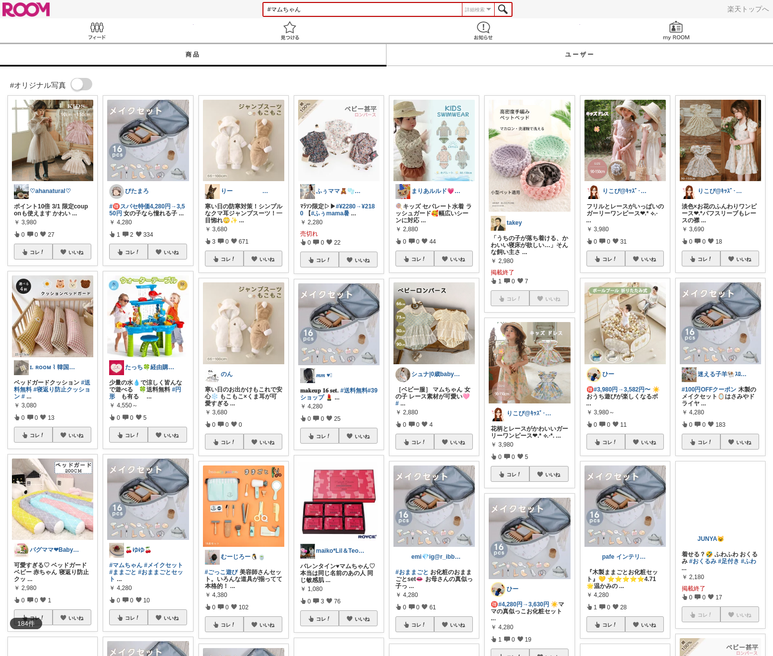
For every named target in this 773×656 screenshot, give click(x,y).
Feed (96, 30)
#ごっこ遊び (221, 572)
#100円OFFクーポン (709, 389)
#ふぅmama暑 (330, 213)
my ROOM (676, 30)
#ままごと (122, 572)
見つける (290, 30)
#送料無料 (354, 390)
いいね (75, 252)
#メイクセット (163, 565)
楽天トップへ (748, 9)
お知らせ (483, 30)
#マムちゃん (125, 565)
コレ (37, 252)
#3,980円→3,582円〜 (622, 389)
